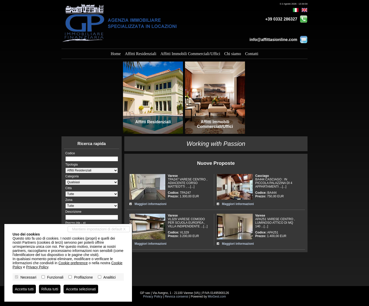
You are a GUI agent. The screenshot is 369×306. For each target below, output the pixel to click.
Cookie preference (73, 263)
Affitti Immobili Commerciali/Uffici (190, 54)
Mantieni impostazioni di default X (99, 229)
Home (116, 54)
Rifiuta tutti (49, 289)
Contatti (251, 54)
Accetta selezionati (81, 289)
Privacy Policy (152, 296)
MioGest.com (217, 296)
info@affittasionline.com (273, 39)
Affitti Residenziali (140, 54)
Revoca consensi (176, 296)
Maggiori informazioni (151, 204)
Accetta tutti (24, 289)
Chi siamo (232, 54)
